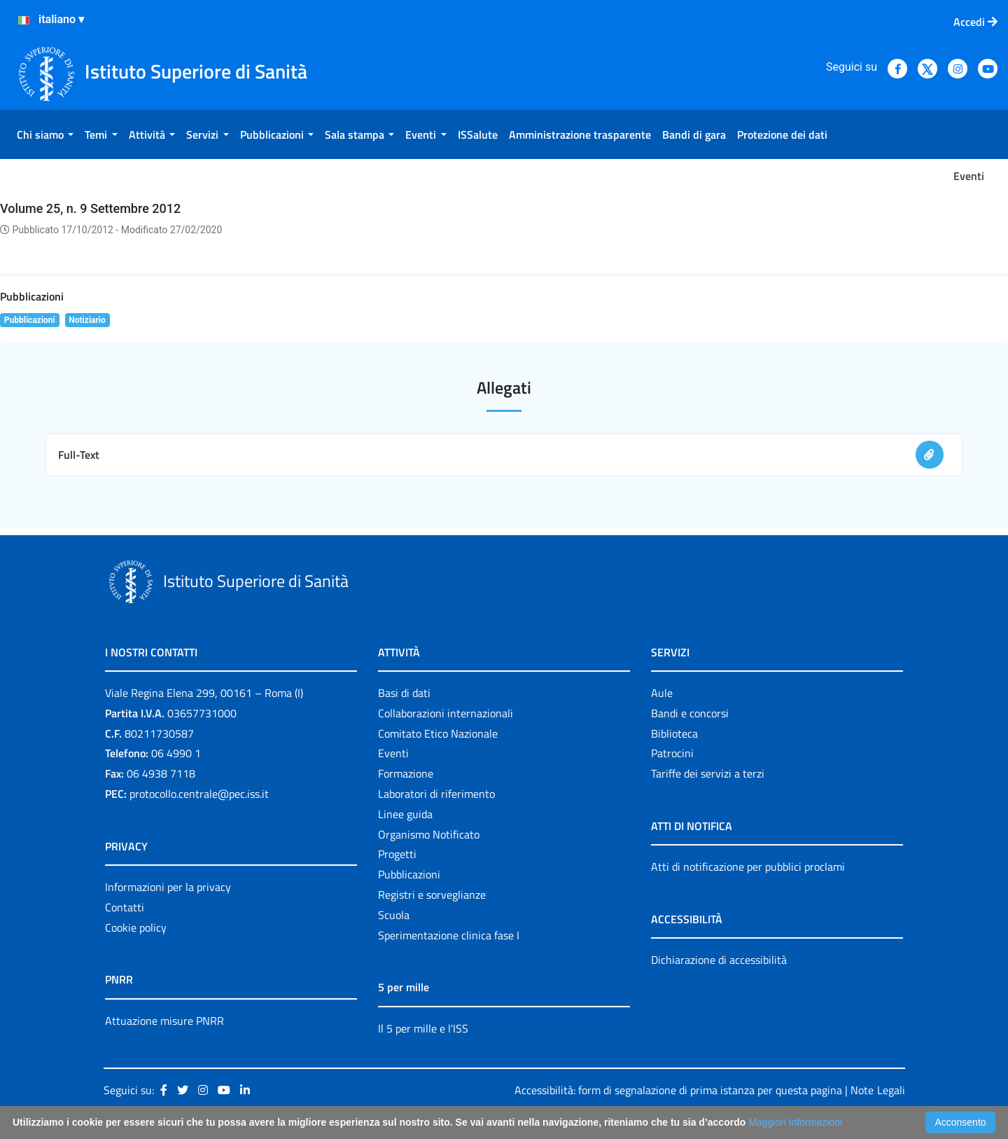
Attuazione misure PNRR (164, 1020)
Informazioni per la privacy (168, 886)
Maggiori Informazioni (795, 1122)
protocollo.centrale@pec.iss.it (199, 793)
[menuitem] (45, 134)
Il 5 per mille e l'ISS (423, 1028)
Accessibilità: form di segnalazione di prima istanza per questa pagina (678, 1090)
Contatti (124, 907)
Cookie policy (136, 927)
